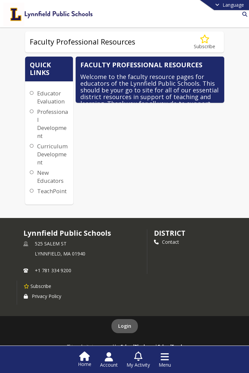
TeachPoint (52, 191)
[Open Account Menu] (109, 360)
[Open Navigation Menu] (165, 360)
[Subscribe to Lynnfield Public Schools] (37, 286)
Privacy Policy (42, 296)
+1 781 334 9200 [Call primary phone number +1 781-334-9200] (53, 270)
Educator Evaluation (51, 97)
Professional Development (52, 124)
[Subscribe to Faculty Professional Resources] (204, 42)
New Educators (50, 176)
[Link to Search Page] (243, 14)
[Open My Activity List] (138, 360)
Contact (166, 242)
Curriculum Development (52, 154)
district (169, 233)
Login (124, 326)
